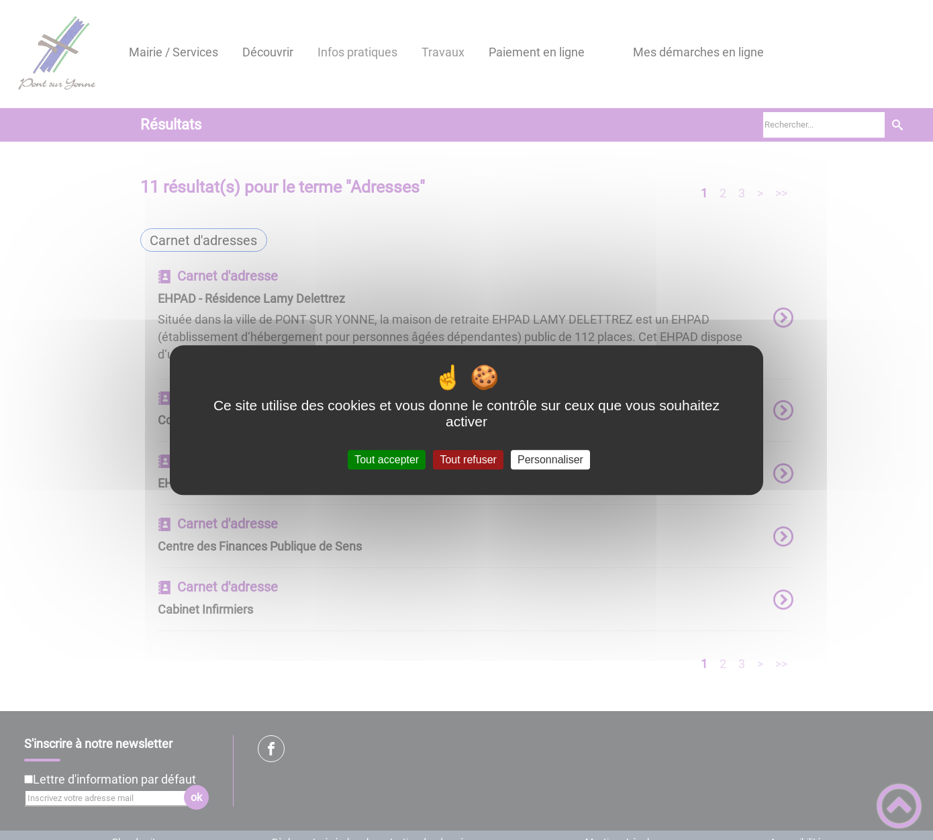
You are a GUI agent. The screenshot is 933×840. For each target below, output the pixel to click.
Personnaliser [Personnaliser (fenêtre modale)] (550, 459)
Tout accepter (386, 459)
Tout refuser (468, 459)
